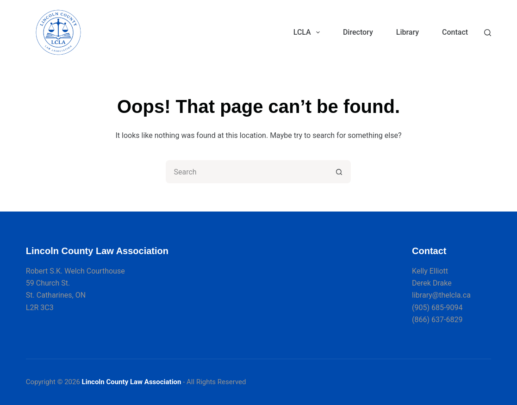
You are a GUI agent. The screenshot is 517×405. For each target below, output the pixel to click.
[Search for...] (247, 171)
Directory (358, 32)
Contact (455, 32)
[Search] (487, 32)
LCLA (308, 32)
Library (407, 32)
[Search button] (339, 171)
